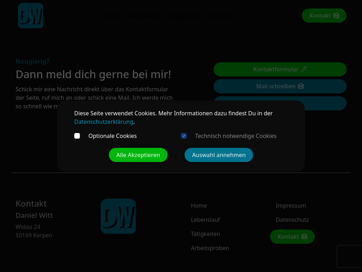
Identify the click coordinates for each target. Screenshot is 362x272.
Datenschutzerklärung (103, 122)
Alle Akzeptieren (138, 155)
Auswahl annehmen (219, 155)
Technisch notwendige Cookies (235, 136)
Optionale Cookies (112, 136)
